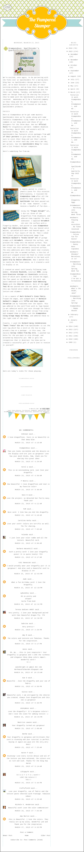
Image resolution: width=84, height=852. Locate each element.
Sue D (24, 678)
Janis (24, 649)
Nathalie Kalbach (19, 411)
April (73, 89)
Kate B (24, 495)
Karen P (24, 753)
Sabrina (24, 623)
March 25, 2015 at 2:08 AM (28, 728)
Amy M (24, 635)
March (73, 92)
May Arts (11, 411)
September (75, 71)
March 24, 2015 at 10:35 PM (28, 717)
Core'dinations (26, 410)
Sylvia (24, 692)
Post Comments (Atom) (33, 840)
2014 (71, 326)
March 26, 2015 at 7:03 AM (28, 811)
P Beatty (24, 481)
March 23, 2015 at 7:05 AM (28, 529)
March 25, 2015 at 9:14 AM (28, 766)
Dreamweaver (34, 410)
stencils (47, 413)
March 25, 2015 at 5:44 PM (28, 783)
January (74, 320)
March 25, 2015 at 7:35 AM (28, 747)
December (74, 54)
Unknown (24, 434)
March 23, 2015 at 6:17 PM (28, 644)
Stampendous (46, 411)
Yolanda (24, 535)
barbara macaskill (25, 549)
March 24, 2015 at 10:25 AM (28, 672)
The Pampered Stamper (42, 22)
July (73, 79)
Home (27, 835)
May (72, 86)
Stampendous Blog (26, 378)
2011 (71, 336)
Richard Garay (28, 411)
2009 (71, 342)
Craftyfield (24, 788)
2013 (71, 329)
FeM (24, 509)
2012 (71, 333)
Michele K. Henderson (24, 804)
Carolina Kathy (24, 520)
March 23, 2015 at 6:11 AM (28, 504)
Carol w (24, 467)
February (74, 315)
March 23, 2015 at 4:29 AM (28, 462)
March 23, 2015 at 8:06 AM (28, 543)
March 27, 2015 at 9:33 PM (28, 827)
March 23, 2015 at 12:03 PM (28, 574)
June (73, 83)
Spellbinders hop (37, 411)
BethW (24, 734)
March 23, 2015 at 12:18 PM (28, 588)
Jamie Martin (26, 395)
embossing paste (42, 410)
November (74, 60)
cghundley (24, 593)
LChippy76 (24, 772)
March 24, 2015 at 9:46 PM (28, 703)
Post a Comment (26, 832)
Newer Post (7, 835)
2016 (71, 48)
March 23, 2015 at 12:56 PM (28, 618)
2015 (71, 51)
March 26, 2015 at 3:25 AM (28, 799)
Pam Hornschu (27, 386)
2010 (71, 339)
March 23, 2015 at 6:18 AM (28, 515)
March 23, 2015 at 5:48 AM (28, 490)
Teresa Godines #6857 (24, 609)
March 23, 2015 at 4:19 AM (28, 443)
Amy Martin (24, 816)
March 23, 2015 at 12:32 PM (28, 604)
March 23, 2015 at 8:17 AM (28, 557)
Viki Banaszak (25, 563)
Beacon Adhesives (16, 410)
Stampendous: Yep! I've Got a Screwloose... (75, 278)
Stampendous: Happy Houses (75, 308)
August (74, 76)
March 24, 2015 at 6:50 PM (28, 686)
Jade (25, 579)
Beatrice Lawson (25, 722)
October (74, 65)
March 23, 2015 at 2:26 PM (28, 630)
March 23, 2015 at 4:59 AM (28, 476)
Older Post (45, 835)
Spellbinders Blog (31, 144)
